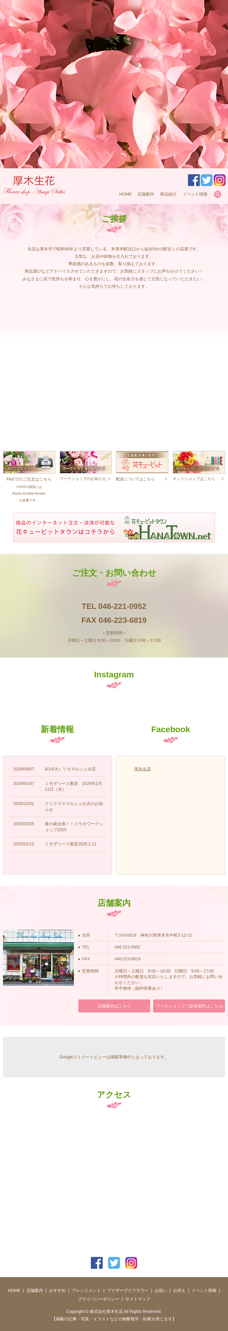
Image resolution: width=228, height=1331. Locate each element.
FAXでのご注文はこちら (29, 483)
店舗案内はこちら (114, 1006)
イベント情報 (195, 194)
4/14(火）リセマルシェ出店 (70, 769)
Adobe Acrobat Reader (29, 493)
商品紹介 (168, 194)
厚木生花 (142, 769)
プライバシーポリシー (98, 1299)
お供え (179, 1290)
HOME (125, 194)
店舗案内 (145, 194)
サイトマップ (137, 1299)
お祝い (161, 1290)
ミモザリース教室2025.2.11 (70, 844)
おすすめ (57, 1290)
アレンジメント (86, 1290)
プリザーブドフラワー (127, 1290)
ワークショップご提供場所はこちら (189, 1006)
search (217, 194)
